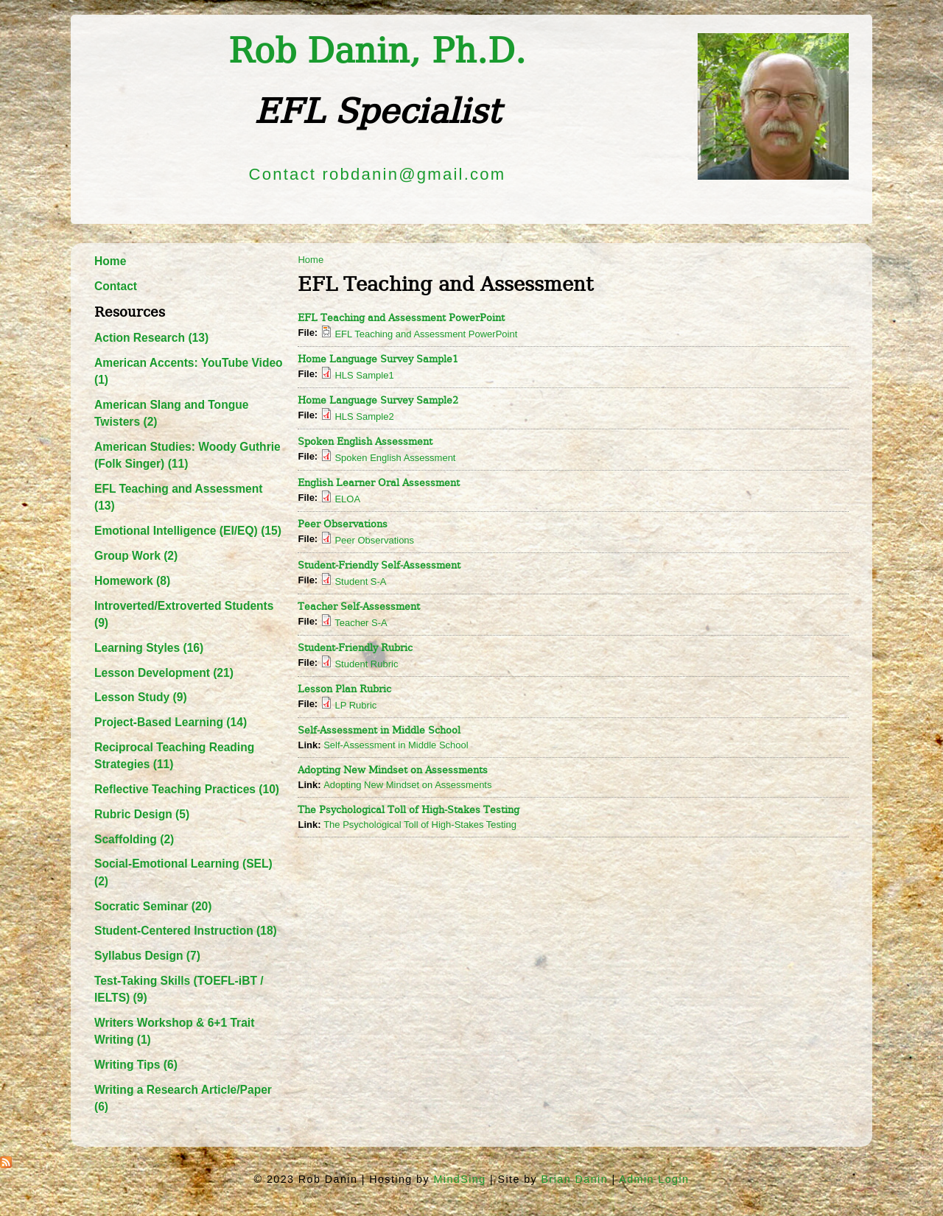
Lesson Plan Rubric (344, 689)
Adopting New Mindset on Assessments (393, 770)
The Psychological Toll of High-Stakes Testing (408, 809)
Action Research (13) (151, 337)
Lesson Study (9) (140, 697)
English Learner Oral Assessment (379, 482)
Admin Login (654, 1179)
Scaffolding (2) (134, 839)
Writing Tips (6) (136, 1064)
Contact (115, 286)
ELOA (347, 499)
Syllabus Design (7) (147, 955)
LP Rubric (355, 705)
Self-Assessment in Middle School (379, 730)
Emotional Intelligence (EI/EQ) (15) (187, 530)
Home (110, 261)
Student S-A (360, 581)
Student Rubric (366, 663)
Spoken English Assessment (365, 441)
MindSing (459, 1179)
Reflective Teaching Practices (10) (186, 789)
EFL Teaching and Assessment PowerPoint (401, 317)
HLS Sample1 (363, 375)
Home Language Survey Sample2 (378, 400)
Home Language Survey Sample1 (378, 359)
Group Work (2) (136, 555)
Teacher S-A (361, 622)
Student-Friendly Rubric (355, 647)
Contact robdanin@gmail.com (377, 174)
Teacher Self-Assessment (359, 606)
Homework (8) (132, 580)
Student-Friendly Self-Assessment (379, 565)
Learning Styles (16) (148, 648)
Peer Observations (343, 524)
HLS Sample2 (363, 416)
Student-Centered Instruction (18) (185, 930)
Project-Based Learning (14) (170, 722)
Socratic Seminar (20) (152, 906)
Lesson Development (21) (164, 673)
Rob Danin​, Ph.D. (377, 51)
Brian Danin (574, 1179)
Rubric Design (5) (141, 814)
